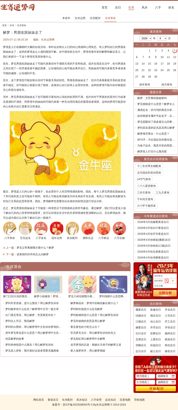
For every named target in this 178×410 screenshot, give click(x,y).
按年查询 (144, 84)
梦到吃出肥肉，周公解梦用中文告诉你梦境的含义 (33, 326)
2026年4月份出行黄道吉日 (153, 227)
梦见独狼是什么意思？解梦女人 (156, 104)
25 (168, 70)
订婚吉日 (141, 321)
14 (143, 63)
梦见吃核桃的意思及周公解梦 (87, 320)
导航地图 (139, 399)
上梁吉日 (155, 339)
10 (162, 57)
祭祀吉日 (170, 345)
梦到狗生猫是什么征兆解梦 (86, 309)
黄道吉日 (53, 399)
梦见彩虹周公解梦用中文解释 (87, 338)
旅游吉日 (170, 339)
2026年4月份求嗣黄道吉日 (153, 257)
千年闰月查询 (145, 199)
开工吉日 (170, 321)
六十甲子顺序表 (146, 205)
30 (155, 76)
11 (168, 57)
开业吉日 (170, 309)
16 (155, 63)
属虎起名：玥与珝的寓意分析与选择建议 (156, 109)
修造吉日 (170, 351)
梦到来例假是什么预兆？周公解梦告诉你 (29, 344)
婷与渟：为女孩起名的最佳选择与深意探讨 (156, 139)
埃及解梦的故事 (14, 338)
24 (162, 70)
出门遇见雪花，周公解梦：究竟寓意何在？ (30, 315)
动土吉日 (155, 321)
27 (136, 76)
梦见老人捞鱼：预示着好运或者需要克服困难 (32, 350)
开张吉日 (170, 327)
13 (136, 63)
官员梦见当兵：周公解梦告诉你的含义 (93, 332)
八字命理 (96, 399)
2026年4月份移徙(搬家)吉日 (154, 239)
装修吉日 (155, 309)
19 (174, 63)
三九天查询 (162, 192)
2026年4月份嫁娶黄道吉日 (153, 222)
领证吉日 (155, 315)
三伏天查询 (143, 192)
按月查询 (167, 84)
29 (149, 76)
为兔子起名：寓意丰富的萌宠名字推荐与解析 (156, 145)
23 (155, 70)
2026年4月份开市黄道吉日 (153, 233)
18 (168, 63)
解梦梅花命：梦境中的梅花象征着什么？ (94, 303)
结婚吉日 (141, 315)
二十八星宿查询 (146, 185)
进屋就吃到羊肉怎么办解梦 (33, 254)
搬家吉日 (141, 309)
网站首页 (38, 399)
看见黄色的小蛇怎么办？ (85, 326)
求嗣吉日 (141, 345)
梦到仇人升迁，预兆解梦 (20, 320)
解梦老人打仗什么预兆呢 (152, 151)
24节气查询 (144, 179)
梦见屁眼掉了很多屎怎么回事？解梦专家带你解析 (156, 121)
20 (136, 70)
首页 (4, 25)
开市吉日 (155, 327)
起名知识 (110, 399)
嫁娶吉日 (141, 327)
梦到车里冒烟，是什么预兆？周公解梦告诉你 (32, 303)
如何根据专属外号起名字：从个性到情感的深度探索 (156, 115)
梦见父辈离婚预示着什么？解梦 (35, 247)
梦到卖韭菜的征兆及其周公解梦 (156, 127)
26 (174, 70)
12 (174, 57)
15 (149, 63)
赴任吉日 (141, 351)
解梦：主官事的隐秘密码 (152, 98)
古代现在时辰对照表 (149, 172)
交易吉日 (141, 339)
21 (143, 70)
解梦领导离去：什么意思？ (153, 133)
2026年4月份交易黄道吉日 (153, 251)
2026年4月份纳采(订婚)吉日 (154, 245)
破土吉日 (155, 351)
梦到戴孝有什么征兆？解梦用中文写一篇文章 (32, 309)
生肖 (12, 25)
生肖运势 (80, 18)
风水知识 (81, 399)
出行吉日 (141, 333)
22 (149, 70)
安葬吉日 (155, 333)
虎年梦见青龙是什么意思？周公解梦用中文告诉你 (33, 332)
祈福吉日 (155, 345)
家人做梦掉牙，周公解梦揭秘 (87, 350)
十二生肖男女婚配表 (149, 166)
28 (143, 76)
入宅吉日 (170, 315)
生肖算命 (110, 18)
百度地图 (125, 399)
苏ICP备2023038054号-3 (77, 404)
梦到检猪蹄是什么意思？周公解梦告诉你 (94, 315)
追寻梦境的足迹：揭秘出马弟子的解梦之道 (95, 344)
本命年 (66, 18)
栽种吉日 (170, 333)
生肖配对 (95, 18)
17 (162, 63)
